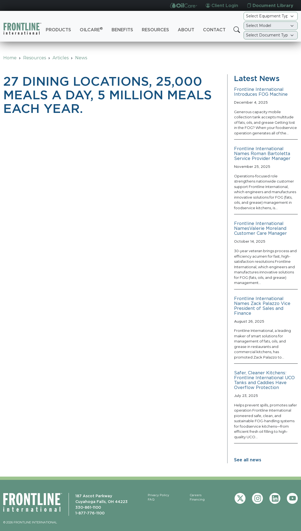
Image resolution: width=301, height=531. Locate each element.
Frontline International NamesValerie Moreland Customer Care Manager (260, 228)
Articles (61, 57)
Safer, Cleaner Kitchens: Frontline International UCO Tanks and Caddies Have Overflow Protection (264, 380)
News (81, 57)
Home (10, 57)
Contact (214, 29)
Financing (197, 499)
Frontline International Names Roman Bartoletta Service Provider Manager (262, 153)
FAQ (151, 499)
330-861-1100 (88, 507)
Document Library (270, 5)
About (186, 29)
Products (58, 29)
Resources (155, 29)
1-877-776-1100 (90, 513)
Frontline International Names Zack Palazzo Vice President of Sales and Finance (262, 306)
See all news (247, 459)
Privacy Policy (158, 495)
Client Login (222, 5)
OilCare (91, 29)
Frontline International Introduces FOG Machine (261, 92)
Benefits (122, 29)
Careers (196, 495)
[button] (237, 30)
